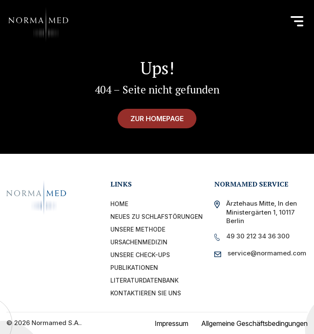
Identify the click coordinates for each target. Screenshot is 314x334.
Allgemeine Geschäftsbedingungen (254, 323)
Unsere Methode (137, 229)
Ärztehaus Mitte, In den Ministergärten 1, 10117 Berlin (261, 212)
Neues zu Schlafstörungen (156, 216)
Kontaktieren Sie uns (145, 293)
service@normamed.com (265, 253)
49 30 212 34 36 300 (258, 236)
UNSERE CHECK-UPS (140, 254)
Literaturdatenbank (144, 280)
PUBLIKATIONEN (134, 267)
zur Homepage (157, 118)
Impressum (171, 323)
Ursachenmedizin (138, 242)
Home (119, 203)
